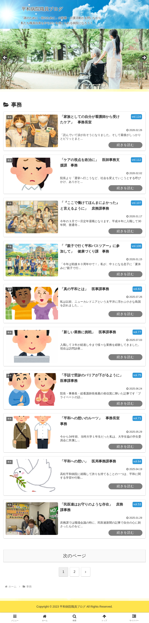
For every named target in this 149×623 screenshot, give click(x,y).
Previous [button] (5, 58)
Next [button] (144, 58)
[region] (74, 59)
